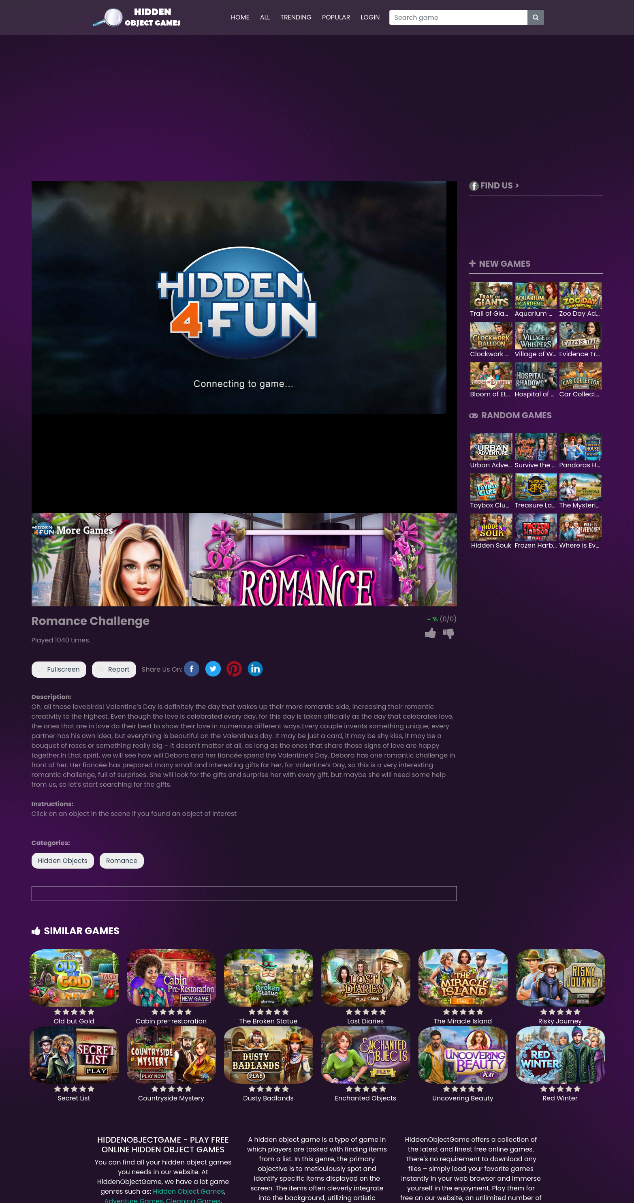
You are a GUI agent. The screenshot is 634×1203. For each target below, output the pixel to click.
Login (370, 17)
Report (119, 669)
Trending (296, 17)
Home (240, 17)
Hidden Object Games (188, 1191)
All (265, 17)
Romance (121, 860)
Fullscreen (63, 669)
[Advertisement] (317, 108)
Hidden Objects (63, 860)
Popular (336, 17)
